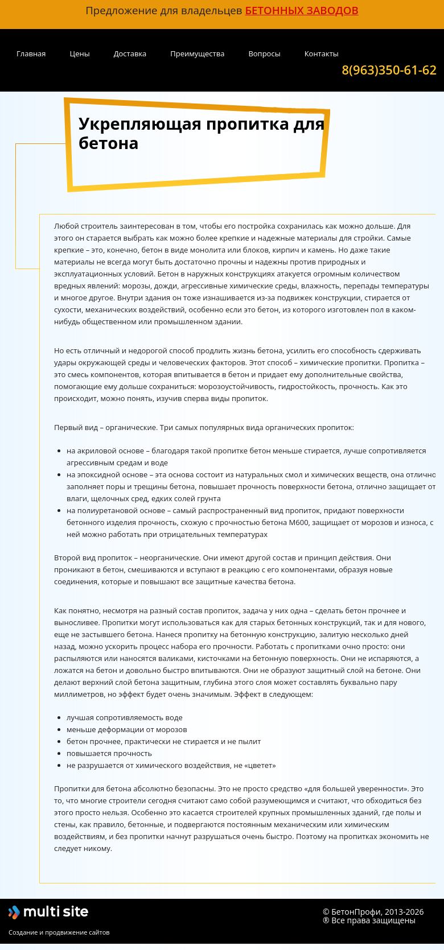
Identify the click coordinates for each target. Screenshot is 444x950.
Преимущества (197, 53)
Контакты (322, 53)
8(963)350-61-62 (389, 69)
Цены (80, 53)
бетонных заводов (301, 10)
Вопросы (264, 53)
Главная (31, 53)
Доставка (130, 53)
